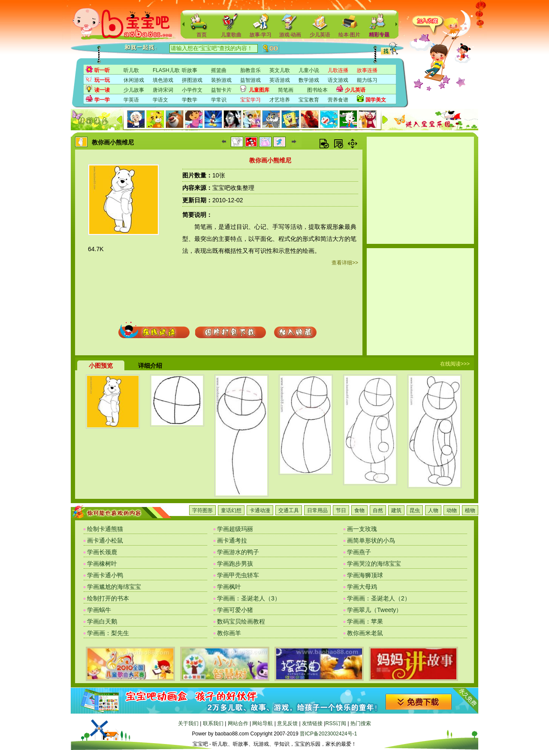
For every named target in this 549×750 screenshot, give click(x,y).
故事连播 (367, 70)
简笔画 (285, 90)
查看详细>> (345, 263)
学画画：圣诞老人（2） (378, 598)
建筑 (396, 510)
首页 (201, 35)
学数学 (189, 100)
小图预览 (101, 365)
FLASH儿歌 (166, 70)
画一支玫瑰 (362, 528)
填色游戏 (163, 80)
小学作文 (192, 90)
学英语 (131, 100)
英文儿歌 (279, 70)
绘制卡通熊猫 (105, 528)
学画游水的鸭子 (238, 552)
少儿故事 (134, 90)
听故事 (189, 70)
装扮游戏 (221, 80)
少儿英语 (320, 35)
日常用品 (317, 510)
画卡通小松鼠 (105, 540)
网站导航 (262, 723)
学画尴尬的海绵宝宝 (114, 586)
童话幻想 (231, 510)
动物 (451, 510)
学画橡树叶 (102, 563)
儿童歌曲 (231, 35)
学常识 (218, 100)
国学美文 (375, 100)
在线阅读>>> (455, 364)
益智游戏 (250, 80)
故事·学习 (260, 35)
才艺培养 (279, 100)
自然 (378, 510)
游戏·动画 (290, 35)
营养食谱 (338, 100)
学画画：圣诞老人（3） (249, 598)
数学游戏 (309, 80)
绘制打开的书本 (108, 598)
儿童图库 (259, 90)
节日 (341, 510)
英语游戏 (279, 80)
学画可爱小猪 (235, 609)
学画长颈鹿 (102, 552)
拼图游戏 (192, 80)
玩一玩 (102, 80)
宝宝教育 (309, 100)
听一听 (102, 70)
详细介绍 (150, 365)
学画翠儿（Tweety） (374, 609)
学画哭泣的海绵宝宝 (374, 563)
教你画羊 (229, 633)
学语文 (160, 100)
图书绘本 (317, 90)
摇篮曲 (218, 70)
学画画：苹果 (365, 621)
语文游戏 (338, 80)
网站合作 (238, 723)
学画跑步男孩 (235, 563)
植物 (470, 510)
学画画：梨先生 (108, 633)
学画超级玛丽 (235, 528)
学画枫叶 (229, 586)
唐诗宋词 (163, 90)
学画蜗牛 (99, 609)
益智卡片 (221, 90)
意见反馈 (287, 723)
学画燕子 (359, 552)
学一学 (102, 100)
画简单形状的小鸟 (371, 540)
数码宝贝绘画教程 (241, 621)
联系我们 (213, 723)
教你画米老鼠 (365, 633)
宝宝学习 (250, 100)
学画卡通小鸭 (105, 575)
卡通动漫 (260, 510)
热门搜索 (360, 723)
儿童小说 (309, 70)
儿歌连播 (338, 70)
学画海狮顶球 (365, 575)
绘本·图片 (349, 35)
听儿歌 (131, 70)
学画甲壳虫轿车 (238, 575)
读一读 (102, 90)
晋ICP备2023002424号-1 (328, 734)
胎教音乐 (250, 70)
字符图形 (202, 510)
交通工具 (288, 510)
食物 (359, 510)
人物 (433, 510)
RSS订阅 (335, 723)
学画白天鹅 (102, 621)
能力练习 (367, 80)
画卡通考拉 (232, 540)
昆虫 (415, 510)
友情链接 (312, 723)
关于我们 (188, 723)
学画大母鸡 (362, 586)
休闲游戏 (134, 80)
